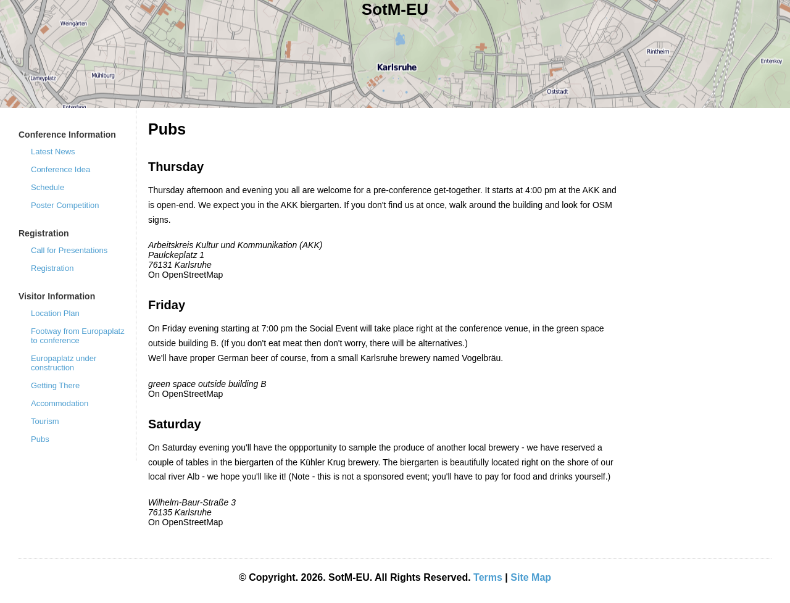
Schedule (47, 187)
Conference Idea (60, 169)
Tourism (45, 421)
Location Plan (55, 313)
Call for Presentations (69, 250)
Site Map (530, 577)
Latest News (53, 151)
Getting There (55, 385)
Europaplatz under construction (63, 363)
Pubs (40, 439)
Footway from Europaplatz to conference (78, 335)
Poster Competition (65, 205)
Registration (52, 268)
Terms (487, 577)
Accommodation (59, 403)
